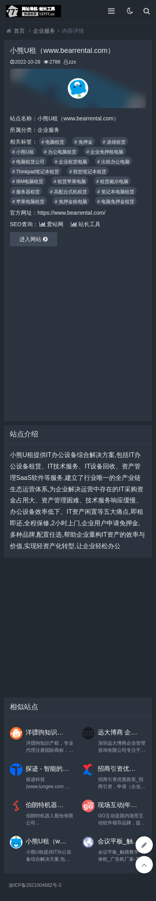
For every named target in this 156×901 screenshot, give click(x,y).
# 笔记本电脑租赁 (115, 192)
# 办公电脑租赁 (60, 152)
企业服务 (44, 31)
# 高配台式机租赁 (68, 192)
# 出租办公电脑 (113, 162)
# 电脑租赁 (52, 142)
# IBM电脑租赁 (27, 181)
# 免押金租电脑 (71, 201)
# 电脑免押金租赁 (115, 201)
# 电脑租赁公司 (28, 162)
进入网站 (33, 239)
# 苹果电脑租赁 (28, 201)
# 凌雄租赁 (114, 142)
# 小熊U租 (23, 152)
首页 (19, 31)
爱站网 (51, 224)
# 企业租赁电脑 (71, 162)
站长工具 (85, 224)
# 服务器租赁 (26, 192)
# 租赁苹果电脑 (70, 181)
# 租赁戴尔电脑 (112, 181)
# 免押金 (83, 142)
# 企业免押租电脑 (104, 152)
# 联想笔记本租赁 (87, 171)
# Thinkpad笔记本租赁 (35, 171)
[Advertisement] (78, 333)
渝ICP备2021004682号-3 (35, 885)
